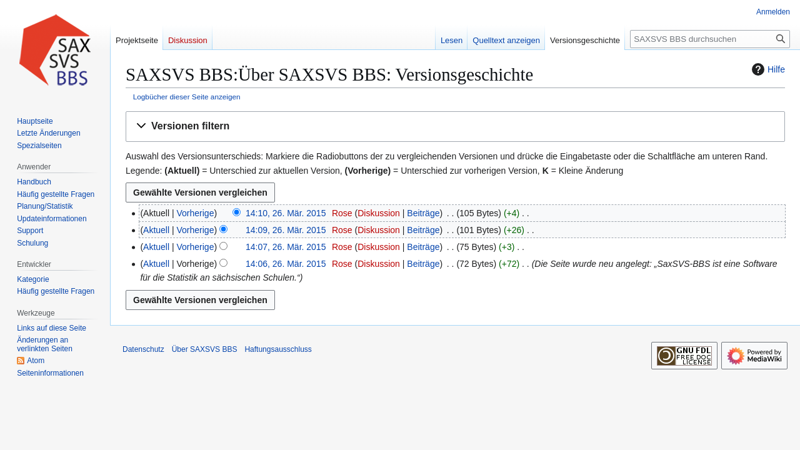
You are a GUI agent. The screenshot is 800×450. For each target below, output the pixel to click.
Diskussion (379, 213)
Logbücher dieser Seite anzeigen (187, 96)
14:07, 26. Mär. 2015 (286, 247)
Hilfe (767, 69)
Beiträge (423, 213)
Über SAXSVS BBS (205, 349)
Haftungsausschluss (277, 349)
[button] (455, 126)
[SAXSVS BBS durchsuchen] (710, 39)
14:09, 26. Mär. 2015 (286, 230)
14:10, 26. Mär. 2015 (286, 213)
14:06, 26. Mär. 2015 (286, 264)
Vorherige (195, 213)
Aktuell (156, 230)
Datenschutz (143, 349)
